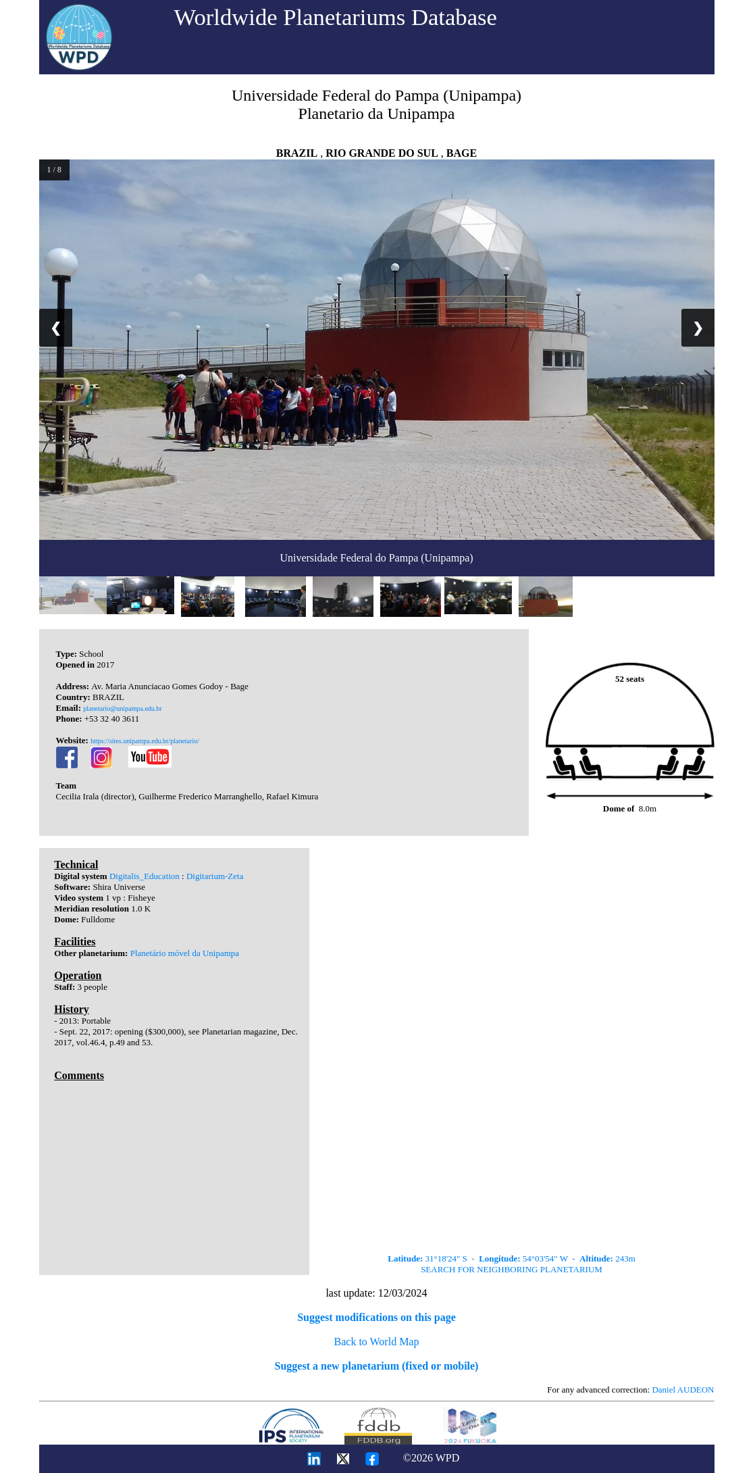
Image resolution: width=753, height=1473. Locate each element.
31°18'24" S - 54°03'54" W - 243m (511, 1258)
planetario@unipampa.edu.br (122, 708)
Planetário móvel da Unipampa (184, 953)
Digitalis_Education (144, 876)
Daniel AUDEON (683, 1389)
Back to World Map (376, 1341)
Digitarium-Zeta (214, 876)
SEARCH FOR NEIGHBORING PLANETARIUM (511, 1269)
